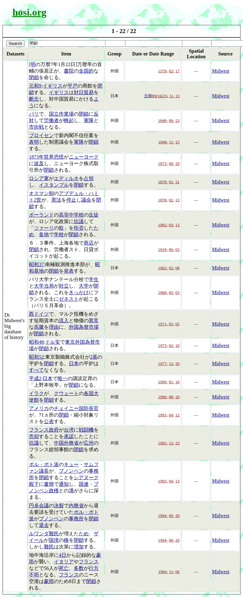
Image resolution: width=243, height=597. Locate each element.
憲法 (56, 200)
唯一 (63, 378)
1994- (163, 515)
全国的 (86, 71)
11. (171, 95)
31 (177, 181)
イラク (36, 393)
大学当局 (44, 286)
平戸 (72, 85)
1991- (163, 415)
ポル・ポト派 (44, 464)
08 (177, 267)
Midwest (220, 71)
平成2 (35, 378)
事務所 (76, 518)
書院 (69, 71)
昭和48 (36, 342)
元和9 (35, 85)
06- (171, 120)
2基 (93, 357)
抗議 (79, 221)
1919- (163, 249)
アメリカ (39, 408)
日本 (74, 363)
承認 (69, 436)
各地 (44, 234)
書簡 (49, 484)
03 (177, 249)
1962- (163, 267)
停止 (71, 200)
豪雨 (49, 581)
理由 (54, 327)
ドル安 (52, 342)
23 (177, 120)
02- (171, 71)
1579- (163, 71)
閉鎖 (34, 77)
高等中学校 (71, 214)
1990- (163, 382)
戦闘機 (86, 429)
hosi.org (29, 12)
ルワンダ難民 (44, 533)
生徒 (94, 214)
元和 (148, 95)
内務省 (76, 505)
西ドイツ (39, 314)
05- (171, 292)
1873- (163, 163)
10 (177, 345)
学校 (59, 234)
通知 (64, 484)
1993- (163, 481)
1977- (163, 363)
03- (171, 224)
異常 (94, 320)
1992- (163, 443)
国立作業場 (61, 114)
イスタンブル (54, 185)
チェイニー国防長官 (76, 408)
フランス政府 (44, 429)
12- (171, 363)
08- (171, 396)
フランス (89, 561)
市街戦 (36, 127)
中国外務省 (66, 443)
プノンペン (71, 471)
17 (177, 71)
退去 (44, 525)
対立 (64, 286)
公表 (49, 421)
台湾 (69, 429)
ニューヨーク (84, 157)
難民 (49, 546)
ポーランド (41, 214)
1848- (163, 120)
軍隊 (89, 120)
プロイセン (41, 135)
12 (177, 415)
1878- (163, 181)
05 (177, 324)
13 (177, 95)
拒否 (79, 228)
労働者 (51, 120)
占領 (89, 178)
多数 (79, 568)
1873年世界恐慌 (46, 157)
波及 (39, 163)
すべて (36, 370)
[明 (32, 64)
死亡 (64, 568)
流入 (64, 320)
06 (177, 571)
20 (177, 163)
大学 (84, 286)
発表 (69, 271)
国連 (84, 484)
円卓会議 (39, 505)
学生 (94, 279)
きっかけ (79, 292)
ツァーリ (44, 228)
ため (84, 533)
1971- (163, 324)
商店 (89, 243)
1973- (163, 345)
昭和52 (36, 357)
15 (177, 142)
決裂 (59, 505)
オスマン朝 (41, 193)
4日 (62, 555)
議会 (86, 200)
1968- (163, 292)
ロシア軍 (39, 178)
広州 (89, 443)
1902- (163, 224)
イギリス (53, 85)
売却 (34, 436)
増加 (79, 546)
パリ (34, 114)
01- (171, 181)
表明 (34, 142)
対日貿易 (84, 92)
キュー (71, 464)
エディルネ (66, 178)
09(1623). (160, 95)
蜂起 (69, 120)
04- (171, 415)
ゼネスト (69, 299)
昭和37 (36, 264)
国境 (54, 540)
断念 (34, 99)
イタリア (64, 561)
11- (171, 142)
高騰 (39, 327)
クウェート (66, 393)
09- (171, 163)
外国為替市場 (84, 327)
